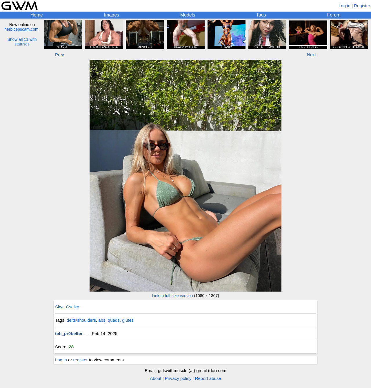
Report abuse (208, 378)
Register (362, 5)
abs (101, 320)
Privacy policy (178, 378)
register (80, 359)
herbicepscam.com (21, 29)
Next (311, 54)
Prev (59, 54)
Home (36, 14)
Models (187, 14)
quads (114, 320)
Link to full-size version (172, 295)
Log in (344, 5)
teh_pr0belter (69, 333)
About (155, 378)
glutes (128, 320)
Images (111, 14)
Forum (333, 14)
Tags (261, 14)
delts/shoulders (81, 320)
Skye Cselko (67, 306)
